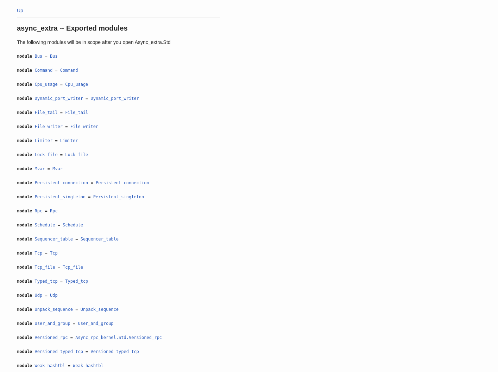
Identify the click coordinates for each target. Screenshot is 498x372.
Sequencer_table (54, 239)
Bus (39, 56)
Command (44, 70)
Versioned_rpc (51, 337)
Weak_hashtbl (50, 365)
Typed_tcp (46, 281)
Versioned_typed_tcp (59, 351)
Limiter (44, 140)
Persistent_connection (61, 182)
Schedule (45, 225)
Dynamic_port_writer (59, 98)
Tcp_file (45, 267)
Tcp (39, 253)
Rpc (39, 211)
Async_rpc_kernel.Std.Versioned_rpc (118, 337)
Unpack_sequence (54, 309)
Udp (39, 295)
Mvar (40, 168)
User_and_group (52, 323)
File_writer (49, 126)
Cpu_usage (46, 84)
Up (20, 10)
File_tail (46, 112)
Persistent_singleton (60, 196)
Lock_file (46, 154)
